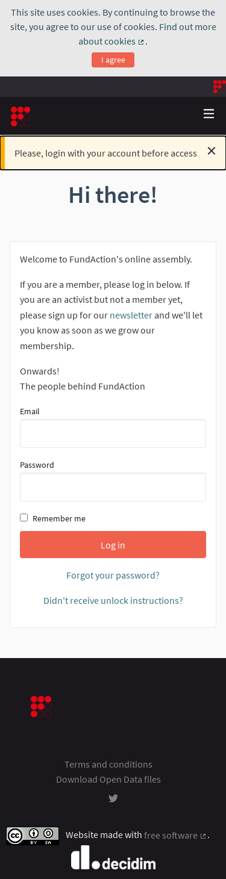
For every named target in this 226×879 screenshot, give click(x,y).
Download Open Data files (108, 779)
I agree (113, 59)
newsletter (131, 315)
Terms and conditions (108, 764)
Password (113, 480)
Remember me (53, 518)
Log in (113, 545)
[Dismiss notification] (211, 150)
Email (113, 427)
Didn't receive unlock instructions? (113, 600)
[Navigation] (209, 114)
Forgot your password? (113, 575)
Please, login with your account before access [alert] (115, 150)
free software (175, 835)
